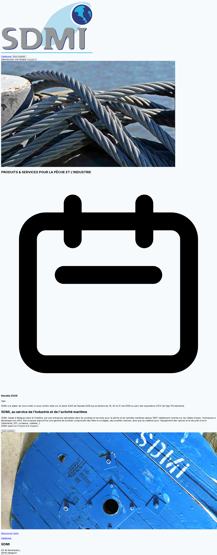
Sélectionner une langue (13, 59)
